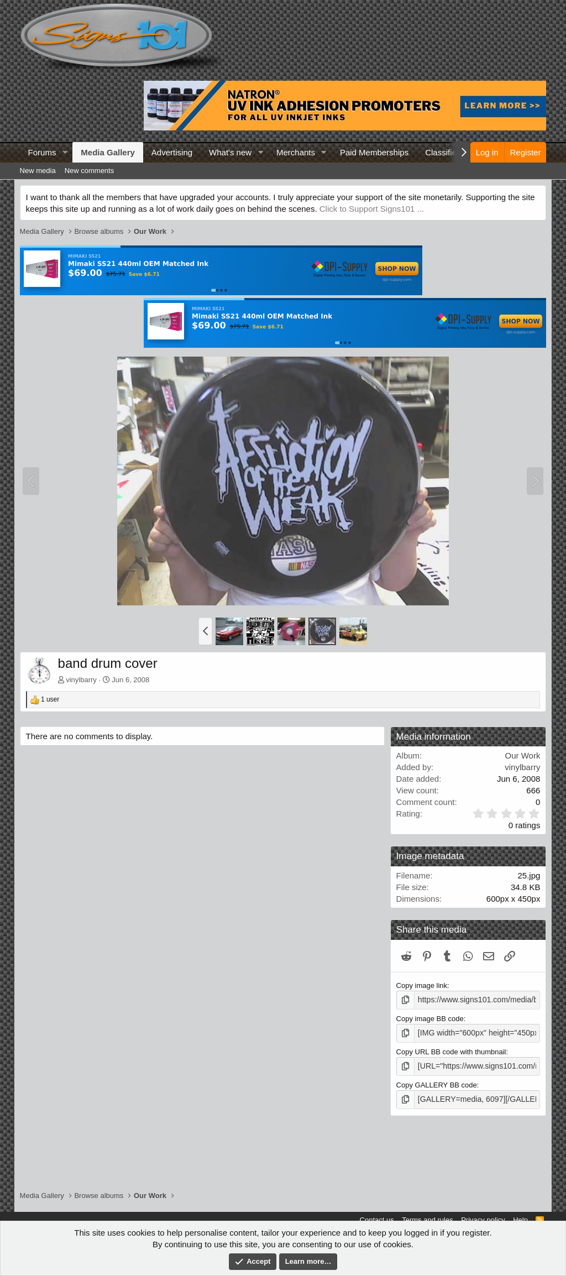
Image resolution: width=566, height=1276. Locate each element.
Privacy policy (483, 1220)
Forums (42, 152)
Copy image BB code (430, 1017)
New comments (89, 170)
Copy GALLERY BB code (436, 1082)
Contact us (377, 1220)
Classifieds (445, 152)
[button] (64, 152)
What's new (230, 152)
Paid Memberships (374, 152)
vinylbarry (81, 680)
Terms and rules (427, 1220)
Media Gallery (108, 152)
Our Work (522, 755)
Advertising (171, 152)
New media (38, 170)
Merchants (295, 152)
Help (520, 1220)
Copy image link (422, 985)
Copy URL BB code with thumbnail (451, 1050)
